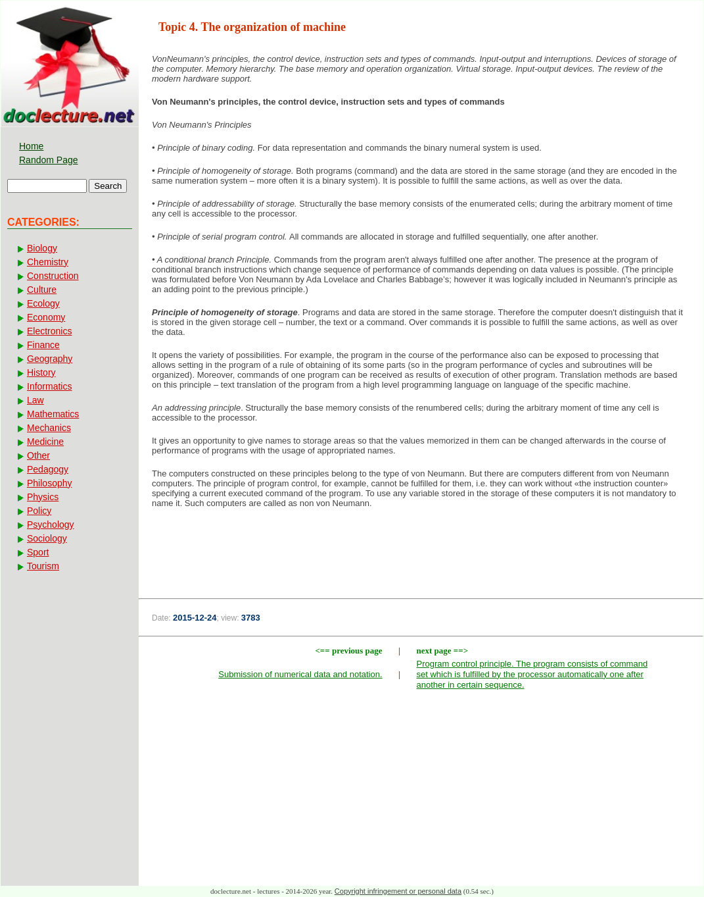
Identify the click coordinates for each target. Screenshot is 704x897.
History (41, 372)
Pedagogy (47, 469)
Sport (38, 552)
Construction (53, 275)
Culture (42, 289)
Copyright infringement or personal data (398, 891)
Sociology (47, 538)
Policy (39, 510)
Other (38, 455)
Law (35, 400)
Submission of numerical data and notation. (300, 674)
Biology (42, 248)
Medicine (45, 441)
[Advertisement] (421, 561)
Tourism (43, 566)
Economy (46, 317)
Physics (43, 497)
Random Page (48, 160)
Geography (49, 358)
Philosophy (49, 483)
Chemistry (47, 262)
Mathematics (53, 414)
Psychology (50, 524)
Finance (43, 345)
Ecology (43, 303)
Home (31, 146)
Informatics (49, 386)
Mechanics (49, 428)
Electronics (49, 331)
